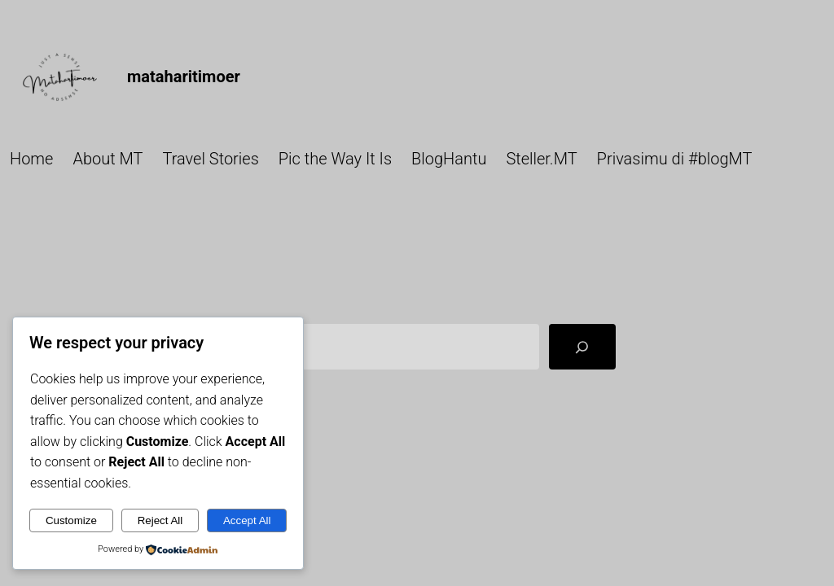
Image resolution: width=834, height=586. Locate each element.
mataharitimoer (183, 76)
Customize (71, 520)
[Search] (582, 347)
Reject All (160, 520)
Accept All (247, 520)
